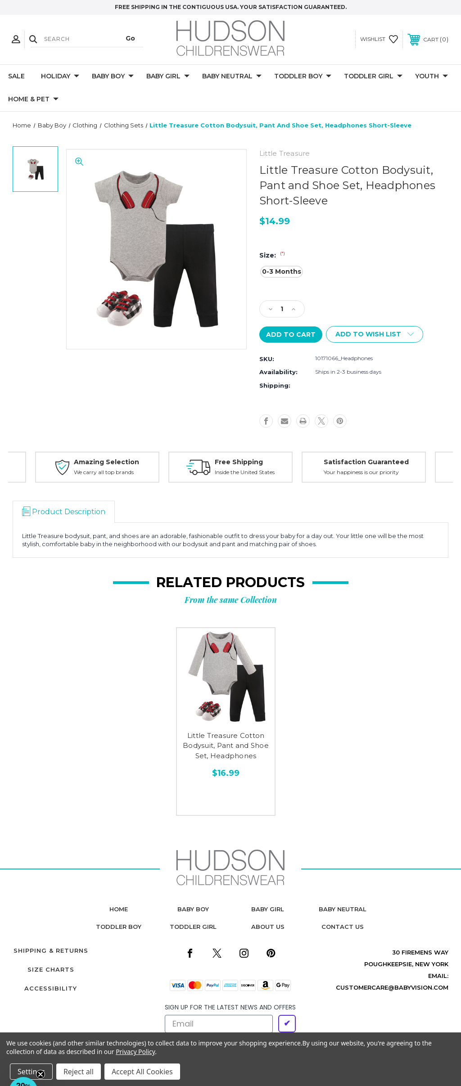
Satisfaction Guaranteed (366, 462)
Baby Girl (168, 76)
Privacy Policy (135, 1051)
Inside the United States (245, 472)
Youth (431, 76)
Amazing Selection (106, 462)
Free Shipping (239, 462)
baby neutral (342, 909)
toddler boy (118, 926)
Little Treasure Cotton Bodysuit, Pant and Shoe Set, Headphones (226, 745)
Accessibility (50, 988)
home (118, 909)
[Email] (219, 1024)
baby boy (193, 909)
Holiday (60, 76)
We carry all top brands (104, 472)
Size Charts (50, 969)
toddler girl (193, 926)
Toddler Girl (373, 76)
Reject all (78, 1072)
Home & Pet (33, 99)
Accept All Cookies (142, 1072)
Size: (272, 255)
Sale (16, 76)
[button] (23, 1062)
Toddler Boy (302, 76)
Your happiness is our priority (361, 472)
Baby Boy (113, 76)
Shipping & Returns (51, 950)
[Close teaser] (40, 1074)
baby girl (267, 909)
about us (268, 926)
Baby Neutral (232, 76)
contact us (342, 926)
